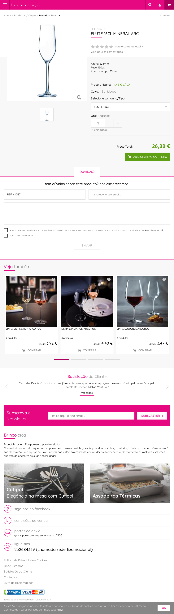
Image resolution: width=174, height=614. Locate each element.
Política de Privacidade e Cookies (25, 560)
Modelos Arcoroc (50, 15)
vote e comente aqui (128, 46)
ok (164, 608)
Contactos (10, 577)
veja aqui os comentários (107, 51)
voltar (166, 15)
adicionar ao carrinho (147, 157)
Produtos (20, 15)
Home (7, 15)
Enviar (87, 245)
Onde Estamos (13, 566)
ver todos (87, 392)
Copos (32, 15)
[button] (61, 359)
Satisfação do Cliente (18, 571)
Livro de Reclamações (18, 583)
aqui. (60, 609)
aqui (160, 230)
